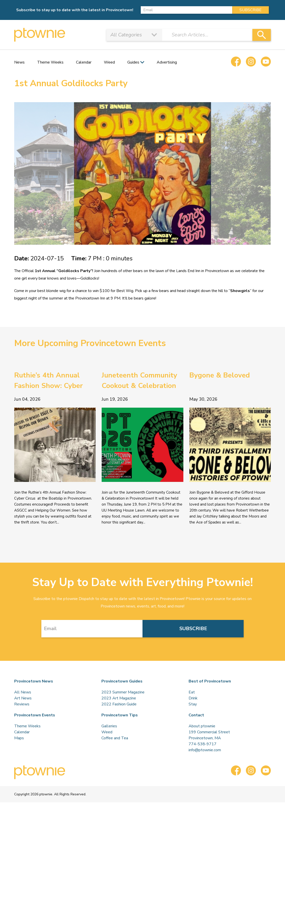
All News (22, 692)
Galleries (109, 726)
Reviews (21, 704)
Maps (19, 738)
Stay (193, 704)
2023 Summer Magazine (122, 692)
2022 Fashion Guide (119, 704)
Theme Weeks (50, 62)
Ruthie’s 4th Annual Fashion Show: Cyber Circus (48, 381)
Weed (109, 62)
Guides (133, 62)
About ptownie (202, 726)
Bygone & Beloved (219, 375)
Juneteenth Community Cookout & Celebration (139, 380)
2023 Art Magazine (118, 698)
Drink (193, 698)
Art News (23, 698)
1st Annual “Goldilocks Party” (63, 271)
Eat (192, 692)
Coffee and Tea (114, 738)
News (19, 62)
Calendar (83, 62)
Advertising (167, 62)
